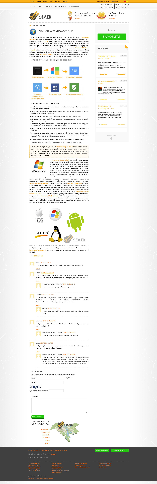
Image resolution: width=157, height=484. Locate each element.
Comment (34, 396)
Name (33, 378)
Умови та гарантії (42, 1)
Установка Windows (60, 6)
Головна (32, 6)
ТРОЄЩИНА (45, 435)
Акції (51, 1)
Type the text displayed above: (38, 390)
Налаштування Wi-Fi (74, 6)
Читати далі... (103, 74)
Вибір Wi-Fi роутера (104, 468)
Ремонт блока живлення (82, 470)
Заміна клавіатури (57, 470)
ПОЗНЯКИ (46, 441)
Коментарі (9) (37, 256)
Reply (38, 269)
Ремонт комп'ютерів (81, 466)
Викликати (77, 18)
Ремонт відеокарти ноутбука (60, 474)
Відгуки (65, 1)
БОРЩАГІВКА (44, 432)
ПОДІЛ (47, 444)
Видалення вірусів (33, 468)
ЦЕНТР (47, 446)
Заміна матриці (56, 472)
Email (33, 382)
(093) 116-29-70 (47, 454)
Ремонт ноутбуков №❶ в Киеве (44, 481)
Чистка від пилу (56, 475)
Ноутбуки (40, 6)
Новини (32, 1)
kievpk (53, 457)
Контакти (57, 1)
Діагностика (55, 468)
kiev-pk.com (31, 481)
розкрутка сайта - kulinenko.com (37, 479)
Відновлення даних (34, 472)
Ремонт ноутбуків (57, 466)
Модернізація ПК (80, 468)
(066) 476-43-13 (61, 454)
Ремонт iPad (102, 470)
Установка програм (34, 466)
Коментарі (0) (121, 74)
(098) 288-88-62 (34, 454)
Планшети (49, 6)
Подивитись (112, 18)
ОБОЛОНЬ (45, 438)
